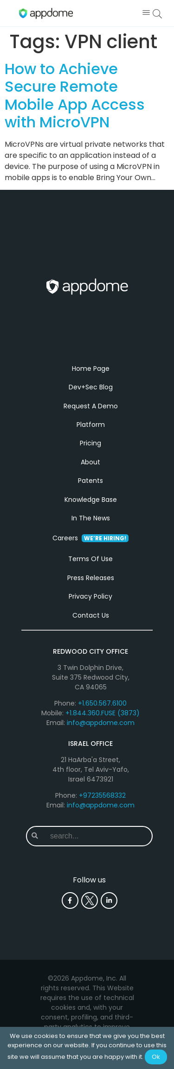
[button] (146, 13)
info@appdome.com (101, 722)
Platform (91, 424)
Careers (90, 538)
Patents (90, 480)
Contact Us (90, 615)
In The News (90, 518)
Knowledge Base (90, 499)
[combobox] (97, 836)
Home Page (91, 368)
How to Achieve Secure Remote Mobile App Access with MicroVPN (75, 95)
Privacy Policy (90, 596)
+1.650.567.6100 (102, 703)
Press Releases (90, 577)
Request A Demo (91, 406)
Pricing (90, 443)
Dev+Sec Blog (91, 387)
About (90, 462)
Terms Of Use (90, 558)
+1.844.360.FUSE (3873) (102, 713)
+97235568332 (102, 795)
